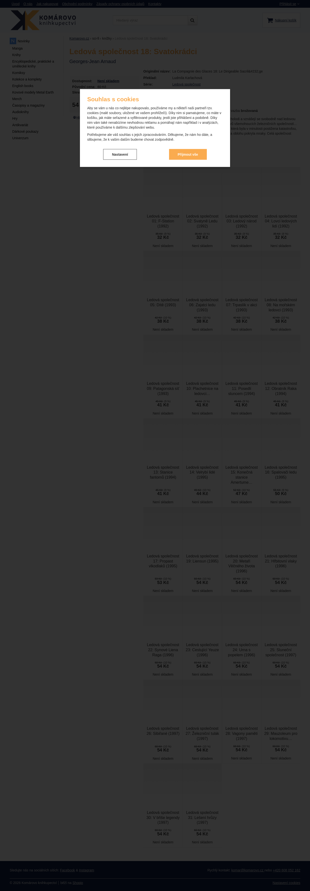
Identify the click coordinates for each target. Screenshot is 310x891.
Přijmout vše (188, 149)
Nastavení (120, 149)
